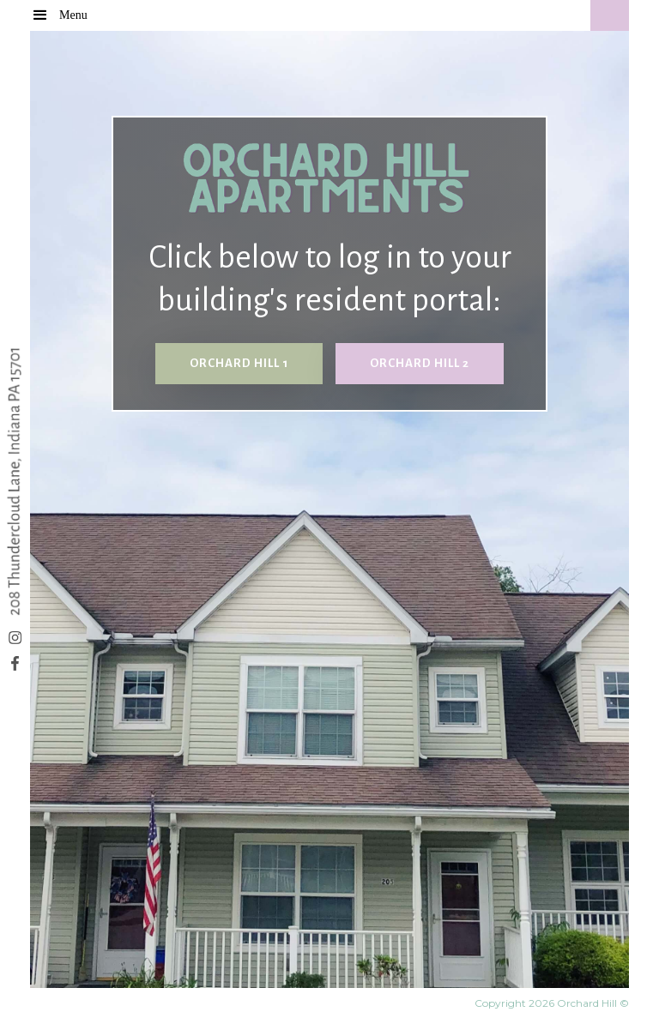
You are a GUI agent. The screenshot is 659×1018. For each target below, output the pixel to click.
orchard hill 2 (419, 363)
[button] (81, 15)
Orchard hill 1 (239, 363)
